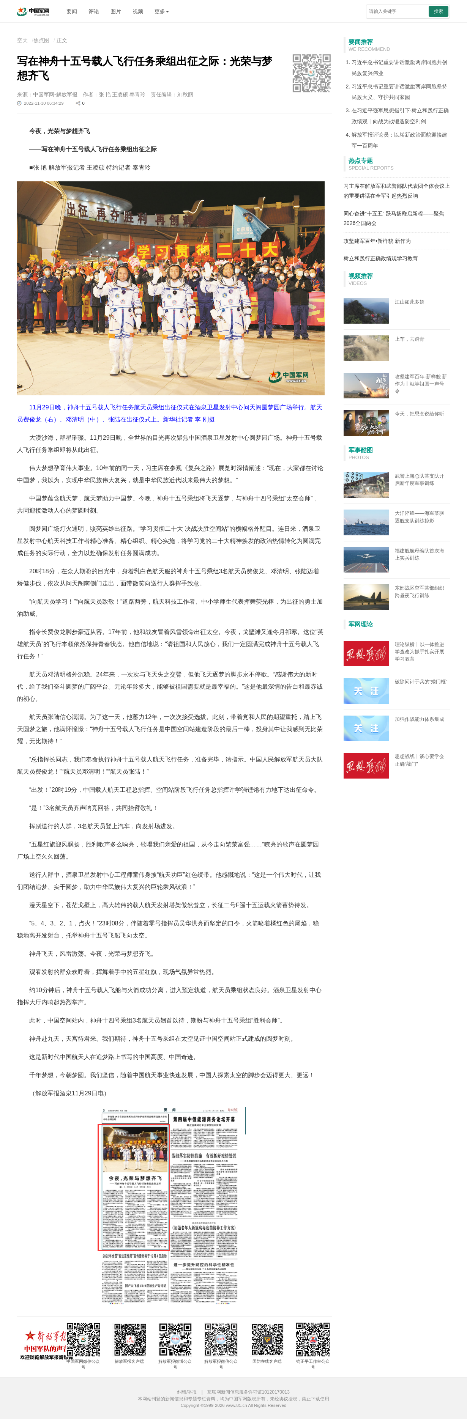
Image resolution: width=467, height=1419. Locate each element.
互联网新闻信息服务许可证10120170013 (248, 1392)
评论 (93, 11)
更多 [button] (162, 11)
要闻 (71, 11)
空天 (22, 40)
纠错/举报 (187, 1392)
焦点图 (41, 40)
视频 (138, 11)
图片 (115, 11)
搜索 (438, 11)
